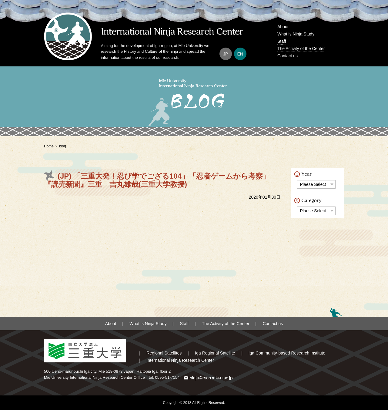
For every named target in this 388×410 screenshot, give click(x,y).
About (283, 26)
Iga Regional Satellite (215, 353)
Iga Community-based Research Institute (287, 353)
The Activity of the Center (301, 48)
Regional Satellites (164, 353)
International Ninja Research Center (180, 360)
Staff (281, 41)
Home (49, 146)
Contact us (287, 55)
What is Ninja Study (295, 34)
